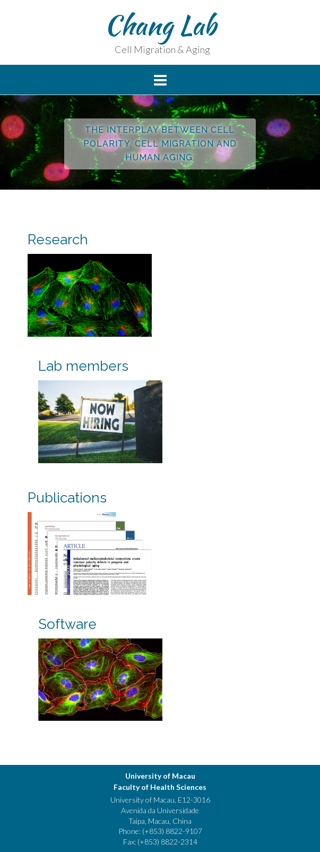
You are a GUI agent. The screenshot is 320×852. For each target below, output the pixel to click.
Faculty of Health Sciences (160, 786)
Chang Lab (160, 25)
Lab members (83, 366)
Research (58, 240)
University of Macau (160, 775)
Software (67, 624)
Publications (67, 498)
